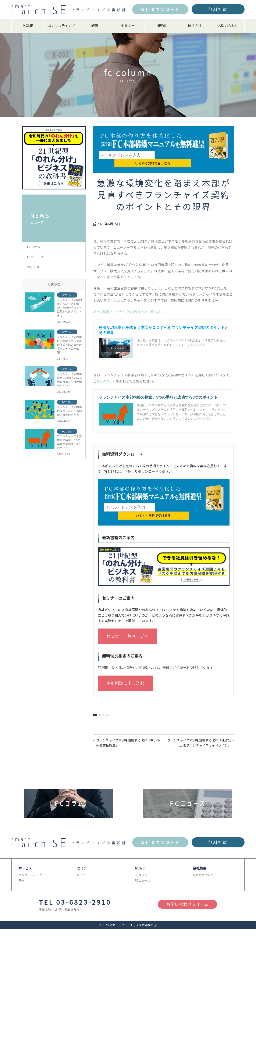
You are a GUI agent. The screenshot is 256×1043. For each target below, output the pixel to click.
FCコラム (104, 698)
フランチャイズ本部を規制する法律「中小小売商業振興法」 (127, 727)
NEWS (161, 25)
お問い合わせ (228, 25)
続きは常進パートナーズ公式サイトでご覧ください (132, 303)
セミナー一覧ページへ (127, 620)
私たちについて (203, 860)
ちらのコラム (107, 372)
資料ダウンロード (160, 9)
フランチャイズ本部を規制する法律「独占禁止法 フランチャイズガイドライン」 (200, 727)
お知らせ (34, 268)
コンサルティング (61, 25)
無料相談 (218, 9)
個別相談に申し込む (125, 667)
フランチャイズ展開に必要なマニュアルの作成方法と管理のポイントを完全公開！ (69, 346)
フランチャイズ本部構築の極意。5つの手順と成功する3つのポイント (69, 444)
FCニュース (36, 257)
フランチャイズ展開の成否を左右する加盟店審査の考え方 (69, 413)
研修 (94, 25)
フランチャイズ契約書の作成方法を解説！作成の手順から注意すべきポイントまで (69, 309)
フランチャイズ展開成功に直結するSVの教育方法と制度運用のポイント (69, 381)
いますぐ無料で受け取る (180, 155)
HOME (28, 25)
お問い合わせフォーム (187, 889)
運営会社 (194, 25)
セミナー (128, 25)
